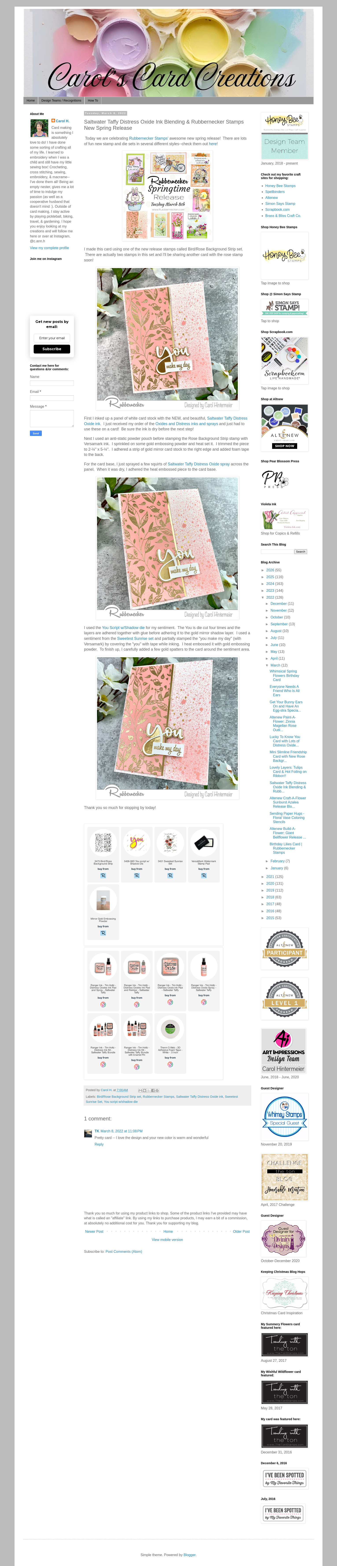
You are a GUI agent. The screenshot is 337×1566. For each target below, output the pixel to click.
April (274, 658)
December (279, 603)
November (279, 610)
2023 (270, 590)
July (274, 638)
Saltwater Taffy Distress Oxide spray (199, 464)
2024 (270, 584)
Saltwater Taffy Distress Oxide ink (199, 1096)
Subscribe (51, 349)
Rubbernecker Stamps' (148, 138)
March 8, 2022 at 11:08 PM (122, 1131)
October (277, 617)
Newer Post (94, 1231)
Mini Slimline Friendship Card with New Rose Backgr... (288, 756)
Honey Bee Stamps (280, 186)
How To (93, 100)
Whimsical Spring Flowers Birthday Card (284, 675)
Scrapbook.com (277, 209)
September (280, 624)
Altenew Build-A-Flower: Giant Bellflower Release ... (288, 833)
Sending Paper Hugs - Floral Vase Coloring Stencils (287, 818)
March (276, 665)
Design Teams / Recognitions (61, 100)
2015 (270, 918)
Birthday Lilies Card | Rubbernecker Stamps (286, 848)
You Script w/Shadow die (123, 628)
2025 (270, 577)
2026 (270, 570)
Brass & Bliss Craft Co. (283, 216)
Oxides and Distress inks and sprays (187, 424)
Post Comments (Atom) (124, 1251)
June (275, 645)
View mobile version (167, 1240)
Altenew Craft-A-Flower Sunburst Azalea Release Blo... (288, 802)
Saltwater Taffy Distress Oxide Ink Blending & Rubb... (288, 787)
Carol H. (62, 121)
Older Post (241, 1231)
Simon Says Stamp (280, 203)
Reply (99, 1144)
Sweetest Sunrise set (135, 638)
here (213, 144)
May (274, 651)
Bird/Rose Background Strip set (119, 1096)
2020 (270, 883)
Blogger (189, 1555)
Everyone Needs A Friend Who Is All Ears (285, 691)
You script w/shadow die (121, 1101)
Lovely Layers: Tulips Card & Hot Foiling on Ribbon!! (288, 772)
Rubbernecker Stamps (158, 1096)
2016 (270, 911)
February (278, 861)
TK (97, 1131)
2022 (270, 597)
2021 (270, 877)
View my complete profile (49, 248)
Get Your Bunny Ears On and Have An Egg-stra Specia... (286, 706)
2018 (270, 897)
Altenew (271, 198)
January (277, 868)
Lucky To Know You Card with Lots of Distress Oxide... (285, 741)
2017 (270, 904)
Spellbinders (275, 192)
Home (31, 100)
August (276, 631)
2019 (270, 890)
